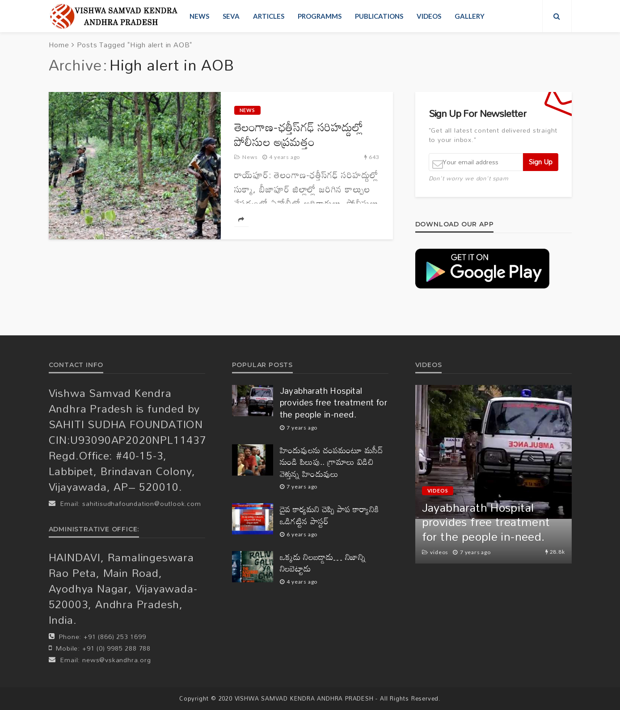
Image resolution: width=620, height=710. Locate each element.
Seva (231, 16)
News (199, 16)
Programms (320, 16)
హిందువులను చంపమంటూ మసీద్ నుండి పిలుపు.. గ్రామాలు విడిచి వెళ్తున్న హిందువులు (332, 462)
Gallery (470, 16)
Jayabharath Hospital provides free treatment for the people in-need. (334, 403)
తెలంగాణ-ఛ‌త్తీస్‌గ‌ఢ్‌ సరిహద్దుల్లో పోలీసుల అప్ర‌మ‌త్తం (298, 134)
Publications (379, 16)
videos (429, 16)
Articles (268, 16)
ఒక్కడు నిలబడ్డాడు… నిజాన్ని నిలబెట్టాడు (323, 563)
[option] (493, 474)
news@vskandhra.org (116, 660)
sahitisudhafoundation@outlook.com (141, 503)
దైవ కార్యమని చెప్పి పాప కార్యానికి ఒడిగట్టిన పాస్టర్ (329, 515)
